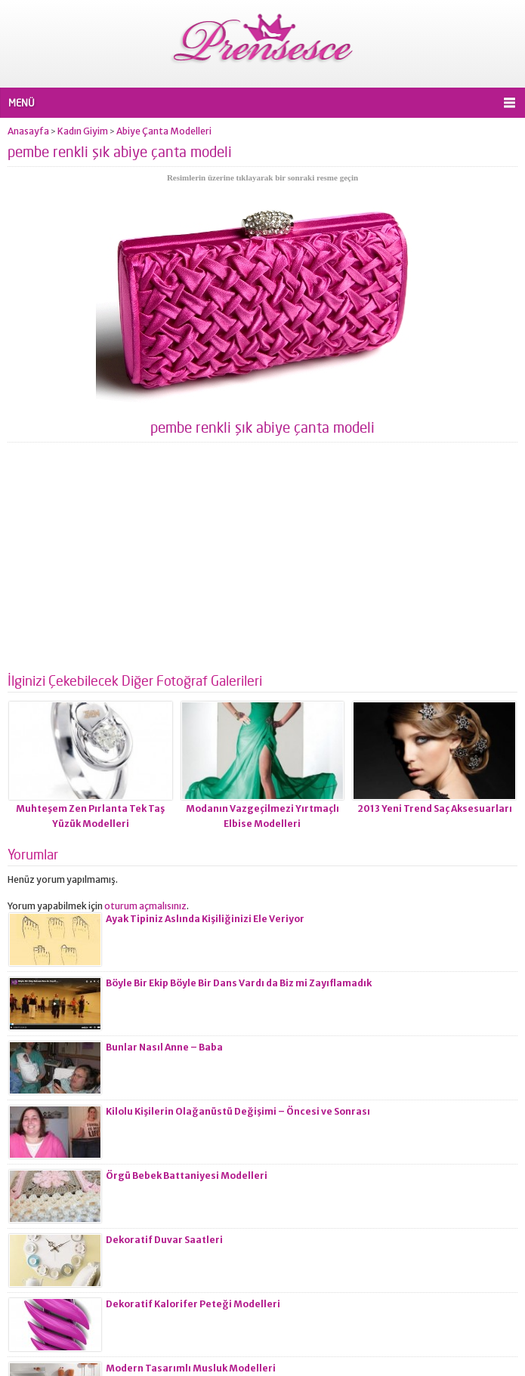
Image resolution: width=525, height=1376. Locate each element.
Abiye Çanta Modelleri (164, 131)
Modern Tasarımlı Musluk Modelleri (191, 1368)
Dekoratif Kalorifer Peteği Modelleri (193, 1304)
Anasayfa (28, 131)
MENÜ (21, 103)
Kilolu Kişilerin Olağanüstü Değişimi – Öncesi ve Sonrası (238, 1111)
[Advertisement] (262, 563)
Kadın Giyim (82, 131)
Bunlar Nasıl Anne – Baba (164, 1047)
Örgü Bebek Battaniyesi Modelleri (186, 1175)
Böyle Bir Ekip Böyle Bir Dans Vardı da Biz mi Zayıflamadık (239, 983)
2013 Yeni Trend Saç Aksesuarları (434, 808)
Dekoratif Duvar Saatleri (164, 1239)
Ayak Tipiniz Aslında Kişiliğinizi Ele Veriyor (205, 918)
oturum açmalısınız (145, 906)
